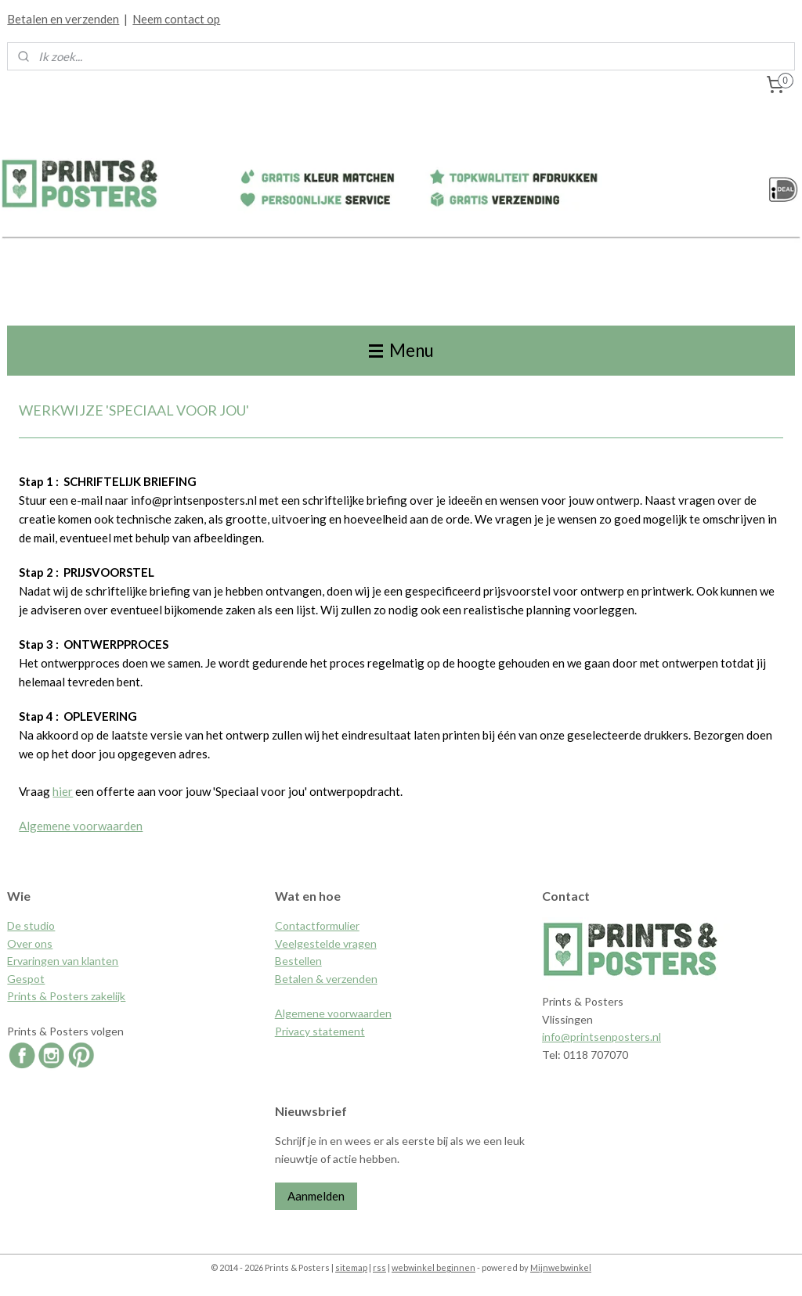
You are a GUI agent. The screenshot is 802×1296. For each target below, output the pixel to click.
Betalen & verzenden (326, 978)
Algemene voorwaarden (81, 825)
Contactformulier (317, 925)
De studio (31, 925)
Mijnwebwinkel (560, 1267)
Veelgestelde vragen (326, 943)
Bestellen (298, 960)
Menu (401, 350)
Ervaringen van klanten (62, 960)
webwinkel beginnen (433, 1267)
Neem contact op (176, 19)
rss (379, 1267)
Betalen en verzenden (63, 19)
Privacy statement (320, 1031)
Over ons (29, 943)
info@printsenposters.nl (601, 1036)
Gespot (26, 978)
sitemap (351, 1267)
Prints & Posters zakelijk (66, 996)
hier (62, 790)
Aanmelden (316, 1196)
